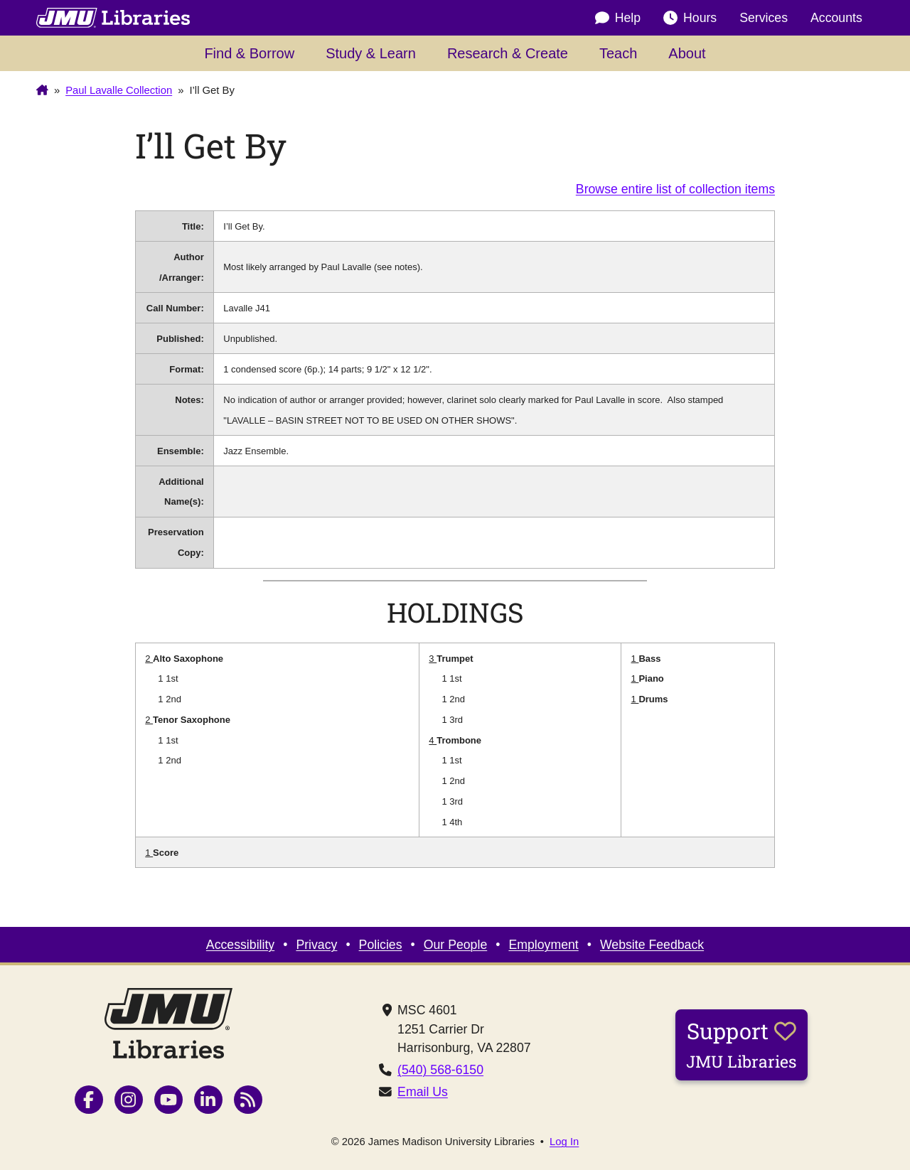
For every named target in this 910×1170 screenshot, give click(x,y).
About (686, 53)
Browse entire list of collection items (675, 189)
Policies (380, 945)
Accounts (836, 18)
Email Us (422, 1092)
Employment (543, 945)
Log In (564, 1142)
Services (763, 18)
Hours (690, 18)
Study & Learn (371, 53)
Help (618, 18)
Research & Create (507, 53)
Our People (455, 945)
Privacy (316, 945)
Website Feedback (652, 945)
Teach (618, 53)
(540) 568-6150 (440, 1070)
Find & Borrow (249, 53)
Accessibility (240, 945)
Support (741, 1044)
